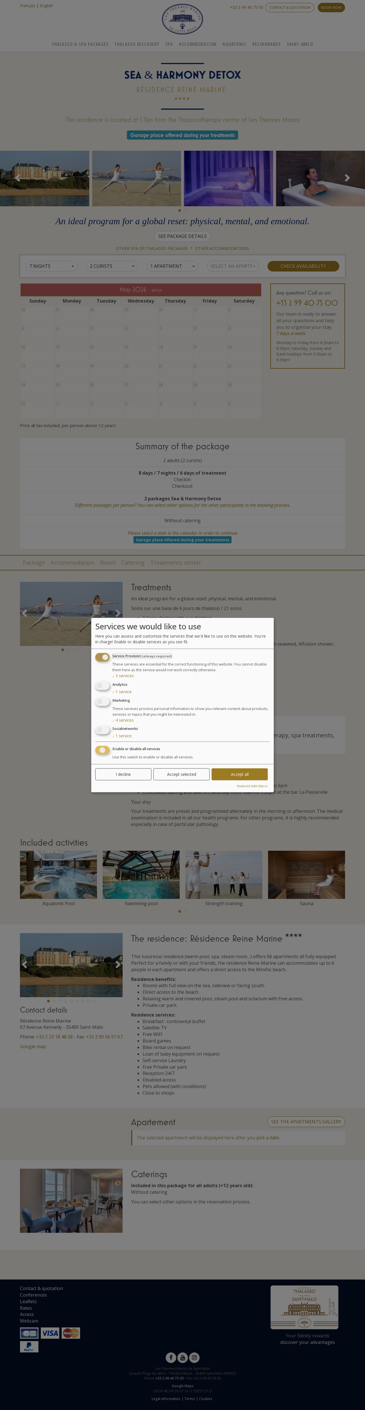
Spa (169, 44)
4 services (123, 720)
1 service (122, 691)
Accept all (240, 774)
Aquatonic (234, 44)
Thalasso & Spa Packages (80, 44)
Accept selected (181, 774)
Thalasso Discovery (136, 44)
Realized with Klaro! (252, 786)
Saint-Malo (300, 44)
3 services (123, 675)
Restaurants (266, 44)
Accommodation (197, 44)
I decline (123, 774)
